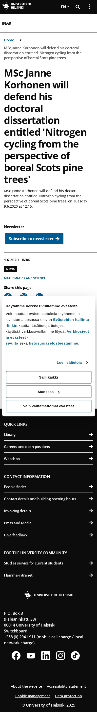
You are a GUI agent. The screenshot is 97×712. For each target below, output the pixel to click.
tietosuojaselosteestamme (53, 343)
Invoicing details (48, 510)
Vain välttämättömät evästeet (48, 406)
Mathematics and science (25, 278)
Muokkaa (48, 392)
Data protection (68, 696)
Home (9, 39)
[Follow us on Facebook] (16, 655)
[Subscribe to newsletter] (34, 238)
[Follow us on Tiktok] (75, 655)
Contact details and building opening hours (48, 498)
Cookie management (32, 696)
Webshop (48, 458)
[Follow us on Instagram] (60, 655)
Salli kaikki (48, 377)
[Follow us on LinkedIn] (45, 655)
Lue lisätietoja (69, 362)
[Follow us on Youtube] (30, 655)
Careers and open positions (48, 446)
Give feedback (48, 534)
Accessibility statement (66, 686)
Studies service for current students (48, 563)
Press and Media (48, 522)
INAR (6, 23)
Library (48, 434)
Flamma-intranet (48, 575)
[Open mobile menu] (87, 23)
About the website (26, 686)
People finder (48, 486)
